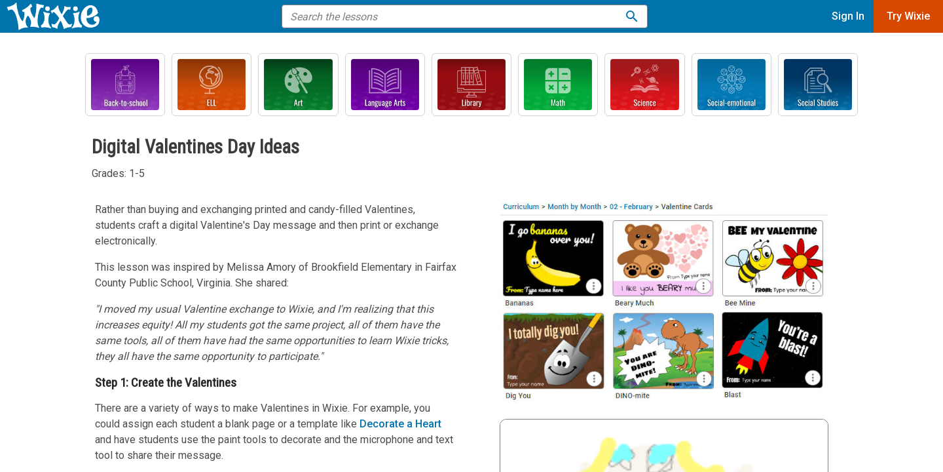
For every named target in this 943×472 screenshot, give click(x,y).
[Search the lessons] (631, 16)
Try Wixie (908, 16)
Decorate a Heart (400, 424)
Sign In (848, 16)
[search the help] (456, 16)
